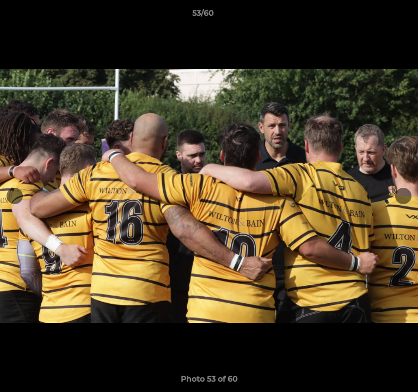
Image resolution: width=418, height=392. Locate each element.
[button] (378, 16)
